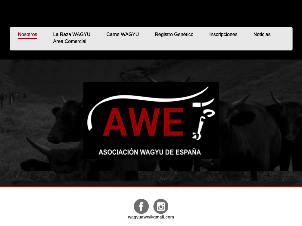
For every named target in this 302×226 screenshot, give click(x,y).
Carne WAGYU (122, 34)
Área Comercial (69, 41)
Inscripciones (223, 34)
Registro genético (174, 34)
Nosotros (27, 34)
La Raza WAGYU (72, 34)
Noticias (262, 34)
